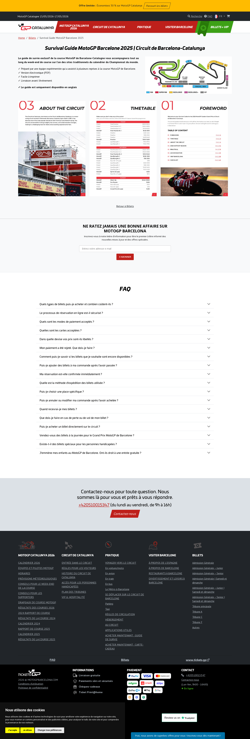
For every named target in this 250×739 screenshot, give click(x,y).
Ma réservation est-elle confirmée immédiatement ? (71, 374)
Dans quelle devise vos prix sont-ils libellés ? (66, 339)
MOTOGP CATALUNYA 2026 (74, 27)
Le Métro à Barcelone (117, 589)
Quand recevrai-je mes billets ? (58, 409)
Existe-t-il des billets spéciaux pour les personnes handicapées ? (78, 444)
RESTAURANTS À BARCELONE (165, 573)
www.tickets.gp (197, 660)
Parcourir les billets (157, 5)
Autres (196, 627)
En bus (108, 584)
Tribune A (197, 611)
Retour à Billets (125, 206)
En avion (110, 573)
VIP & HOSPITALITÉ (73, 597)
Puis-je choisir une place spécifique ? (62, 391)
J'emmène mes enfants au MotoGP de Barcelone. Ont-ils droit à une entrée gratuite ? (90, 452)
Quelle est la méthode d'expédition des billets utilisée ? (72, 383)
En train (109, 578)
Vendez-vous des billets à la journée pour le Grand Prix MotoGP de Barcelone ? (87, 435)
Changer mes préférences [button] (50, 730)
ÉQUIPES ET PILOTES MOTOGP (36, 568)
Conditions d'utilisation (30, 683)
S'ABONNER (125, 256)
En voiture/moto (114, 568)
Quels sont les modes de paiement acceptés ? (67, 321)
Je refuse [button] (27, 730)
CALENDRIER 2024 (29, 623)
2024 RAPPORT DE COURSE (34, 613)
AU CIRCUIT (111, 624)
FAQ (52, 660)
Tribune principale (201, 606)
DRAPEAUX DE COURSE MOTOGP (37, 602)
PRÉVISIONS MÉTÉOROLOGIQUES (37, 578)
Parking (109, 603)
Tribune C (197, 617)
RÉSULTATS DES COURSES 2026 (36, 607)
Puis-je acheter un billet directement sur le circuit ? (70, 426)
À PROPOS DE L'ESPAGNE (163, 562)
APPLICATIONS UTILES (118, 630)
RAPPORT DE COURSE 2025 (34, 628)
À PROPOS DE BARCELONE (164, 568)
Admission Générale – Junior (207, 568)
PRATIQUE (144, 27)
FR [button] (218, 16)
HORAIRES (24, 573)
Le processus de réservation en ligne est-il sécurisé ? (71, 313)
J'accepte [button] (12, 730)
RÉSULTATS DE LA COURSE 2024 (36, 618)
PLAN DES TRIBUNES (74, 591)
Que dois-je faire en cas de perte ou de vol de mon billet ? (74, 418)
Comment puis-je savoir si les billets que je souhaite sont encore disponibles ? (86, 356)
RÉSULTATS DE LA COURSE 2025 (36, 639)
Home (21, 37)
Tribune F (197, 622)
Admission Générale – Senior (207, 573)
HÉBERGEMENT (114, 619)
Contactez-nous (125, 514)
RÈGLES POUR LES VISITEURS (79, 568)
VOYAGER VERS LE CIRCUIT (120, 562)
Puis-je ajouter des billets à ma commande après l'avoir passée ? (78, 365)
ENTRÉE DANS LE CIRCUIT (77, 562)
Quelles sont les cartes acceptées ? (60, 330)
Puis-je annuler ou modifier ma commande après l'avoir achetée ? (79, 400)
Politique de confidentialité (33, 687)
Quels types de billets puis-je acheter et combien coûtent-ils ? (76, 304)
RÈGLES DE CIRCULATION (120, 614)
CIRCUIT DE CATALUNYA (109, 27)
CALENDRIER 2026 (29, 562)
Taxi (107, 609)
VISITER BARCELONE (179, 27)
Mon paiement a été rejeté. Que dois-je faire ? (67, 348)
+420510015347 (94, 504)
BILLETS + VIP (213, 27)
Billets (32, 37)
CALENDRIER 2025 (29, 634)
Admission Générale (203, 562)
